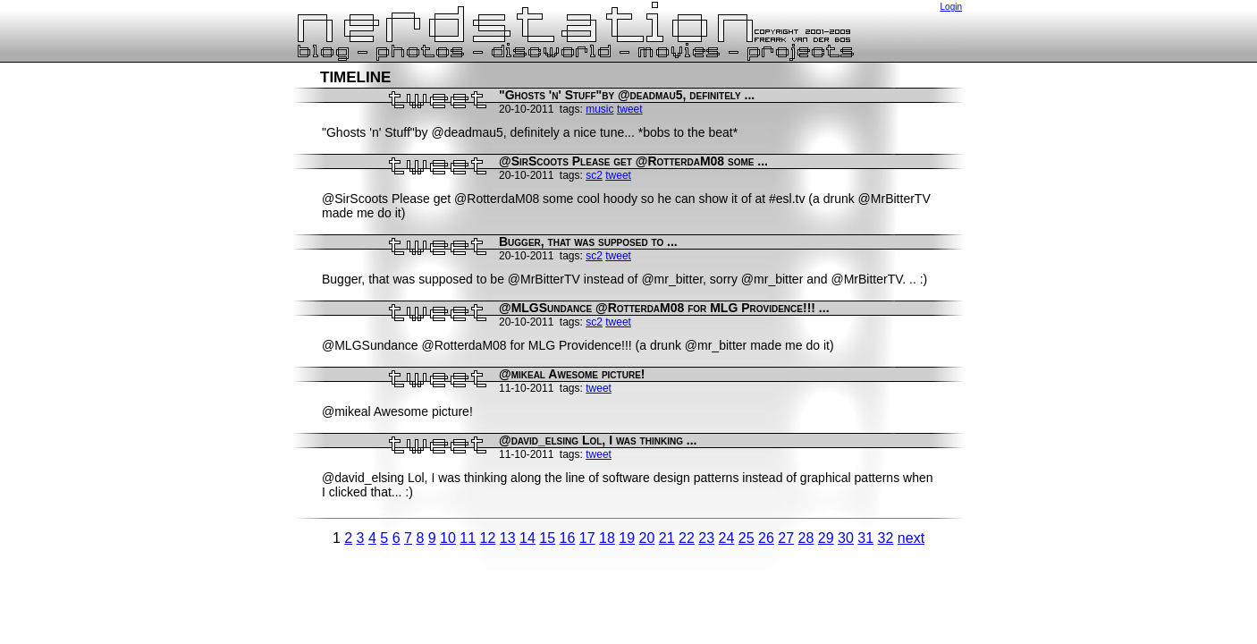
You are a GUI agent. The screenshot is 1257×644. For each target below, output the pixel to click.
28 (806, 538)
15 (547, 538)
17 (587, 538)
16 (568, 538)
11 (468, 538)
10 (448, 538)
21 (667, 538)
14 (527, 538)
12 (488, 538)
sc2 (594, 175)
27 (786, 538)
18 (607, 538)
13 (508, 538)
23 (706, 538)
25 (746, 538)
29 (826, 538)
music (599, 109)
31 (865, 538)
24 (727, 538)
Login (951, 7)
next (911, 538)
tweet (630, 109)
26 (766, 538)
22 (687, 538)
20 (647, 538)
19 (627, 538)
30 (846, 538)
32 (886, 538)
